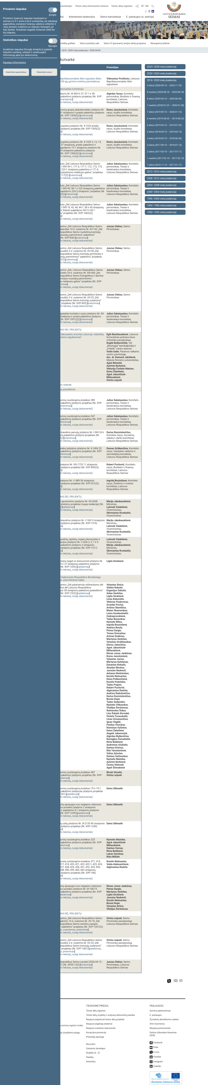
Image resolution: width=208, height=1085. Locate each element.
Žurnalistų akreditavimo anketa (164, 1018)
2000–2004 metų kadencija (161, 191)
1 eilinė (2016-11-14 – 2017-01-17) (164, 165)
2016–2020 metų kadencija (75, 50)
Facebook (157, 1041)
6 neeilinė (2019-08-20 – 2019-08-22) (165, 118)
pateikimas (68, 507)
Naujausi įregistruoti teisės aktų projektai (105, 1018)
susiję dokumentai (82, 102)
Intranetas (91, 1060)
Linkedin (157, 1064)
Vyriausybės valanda (60, 384)
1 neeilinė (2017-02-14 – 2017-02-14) (165, 158)
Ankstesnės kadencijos (82, 16)
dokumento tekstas (60, 102)
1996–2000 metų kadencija (161, 198)
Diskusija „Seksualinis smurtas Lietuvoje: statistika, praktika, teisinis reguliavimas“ (76, 336)
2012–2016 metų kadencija (161, 171)
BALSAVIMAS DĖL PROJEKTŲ (65, 329)
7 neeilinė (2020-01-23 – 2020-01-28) (165, 105)
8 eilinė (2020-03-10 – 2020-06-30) (164, 98)
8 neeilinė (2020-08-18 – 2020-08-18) (165, 92)
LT (142, 6)
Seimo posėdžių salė (89, 43)
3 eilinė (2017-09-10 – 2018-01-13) (164, 145)
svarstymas (66, 99)
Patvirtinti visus (44, 72)
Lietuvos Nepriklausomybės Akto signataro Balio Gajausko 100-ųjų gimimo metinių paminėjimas (75, 80)
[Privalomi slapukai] (52, 9)
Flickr (155, 1046)
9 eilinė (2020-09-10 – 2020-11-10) (164, 85)
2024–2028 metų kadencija (161, 66)
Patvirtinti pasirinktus (16, 72)
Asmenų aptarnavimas (160, 1009)
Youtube (157, 1055)
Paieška (90, 1055)
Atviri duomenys (157, 1022)
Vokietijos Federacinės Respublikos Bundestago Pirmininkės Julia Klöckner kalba (75, 578)
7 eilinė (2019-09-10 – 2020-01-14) (164, 112)
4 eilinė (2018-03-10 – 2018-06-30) (164, 138)
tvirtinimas (86, 964)
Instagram (158, 1060)
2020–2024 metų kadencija (161, 73)
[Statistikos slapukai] (52, 40)
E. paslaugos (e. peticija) (140, 16)
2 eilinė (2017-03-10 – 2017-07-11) (164, 151)
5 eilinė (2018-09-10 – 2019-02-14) (164, 131)
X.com (156, 1050)
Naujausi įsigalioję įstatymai (99, 1022)
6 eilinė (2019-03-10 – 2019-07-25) (164, 125)
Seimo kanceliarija (110, 16)
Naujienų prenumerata (160, 1026)
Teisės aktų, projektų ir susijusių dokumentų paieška (110, 1013)
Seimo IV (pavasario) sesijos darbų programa (125, 43)
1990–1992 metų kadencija (161, 212)
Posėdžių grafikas (67, 43)
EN (146, 6)
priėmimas (86, 115)
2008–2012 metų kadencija (161, 178)
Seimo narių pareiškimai (62, 389)
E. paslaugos (156, 1013)
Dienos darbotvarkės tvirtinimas (66, 89)
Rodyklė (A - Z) (93, 1051)
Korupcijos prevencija (96, 1031)
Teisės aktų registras (121, 6)
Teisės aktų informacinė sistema (91, 6)
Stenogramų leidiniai (160, 43)
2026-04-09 (95, 50)
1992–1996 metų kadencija (161, 205)
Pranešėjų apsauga (95, 1035)
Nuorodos (90, 1042)
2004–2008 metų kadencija (161, 185)
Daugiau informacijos (14, 62)
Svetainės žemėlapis (95, 1047)
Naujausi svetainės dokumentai (101, 1026)
